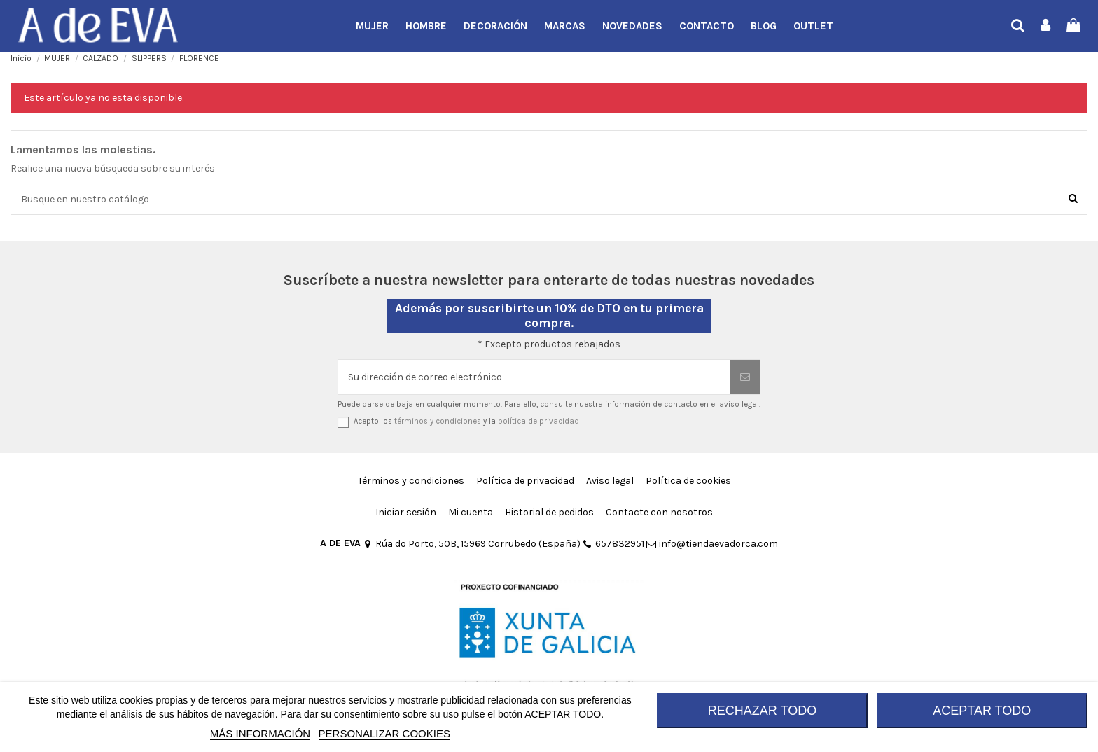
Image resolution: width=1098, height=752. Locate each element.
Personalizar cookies (384, 733)
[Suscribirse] (745, 377)
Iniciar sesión (405, 512)
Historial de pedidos (549, 512)
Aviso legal (610, 481)
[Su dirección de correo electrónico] (534, 377)
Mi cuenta (470, 512)
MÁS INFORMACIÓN (260, 733)
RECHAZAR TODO (762, 711)
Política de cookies (688, 481)
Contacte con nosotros (659, 512)
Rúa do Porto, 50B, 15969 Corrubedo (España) (472, 544)
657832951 (613, 544)
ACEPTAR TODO (982, 711)
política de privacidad (538, 421)
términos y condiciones (437, 421)
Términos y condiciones (411, 481)
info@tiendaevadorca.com (712, 544)
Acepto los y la (466, 421)
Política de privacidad (525, 481)
